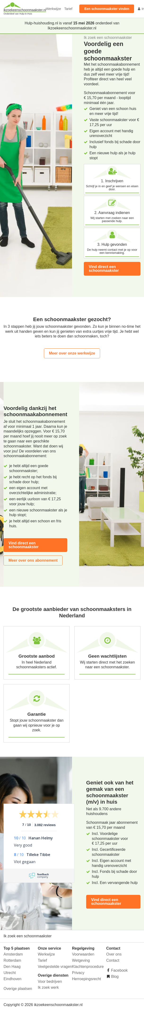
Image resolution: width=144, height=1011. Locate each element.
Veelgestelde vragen (55, 967)
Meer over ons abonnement (33, 560)
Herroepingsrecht (86, 979)
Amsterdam (13, 954)
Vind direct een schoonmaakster (104, 269)
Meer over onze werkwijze (72, 353)
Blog (114, 977)
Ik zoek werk (48, 987)
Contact (112, 960)
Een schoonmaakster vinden (106, 9)
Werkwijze (53, 9)
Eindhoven (12, 979)
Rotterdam (12, 960)
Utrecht (10, 973)
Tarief (68, 9)
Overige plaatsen (18, 989)
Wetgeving (81, 960)
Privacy (78, 973)
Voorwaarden (83, 954)
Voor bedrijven (50, 981)
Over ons (114, 954)
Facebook (119, 970)
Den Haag (12, 967)
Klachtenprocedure (88, 967)
